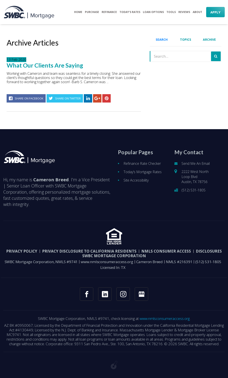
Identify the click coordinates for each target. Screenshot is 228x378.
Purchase (92, 12)
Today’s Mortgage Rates (142, 175)
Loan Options (153, 12)
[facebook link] (86, 297)
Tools (171, 12)
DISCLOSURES (209, 254)
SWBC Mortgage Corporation (114, 259)
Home (78, 12)
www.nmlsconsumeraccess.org (107, 265)
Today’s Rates (130, 12)
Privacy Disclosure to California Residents (89, 254)
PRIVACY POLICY (21, 254)
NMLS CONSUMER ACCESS (166, 254)
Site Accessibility (136, 183)
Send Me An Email (195, 166)
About (197, 12)
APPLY (215, 12)
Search (162, 39)
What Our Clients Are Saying (45, 65)
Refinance (109, 12)
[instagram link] (123, 297)
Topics (185, 39)
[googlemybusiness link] (141, 297)
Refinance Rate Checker (142, 166)
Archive (209, 39)
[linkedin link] (105, 297)
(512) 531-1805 (193, 193)
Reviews (184, 12)
